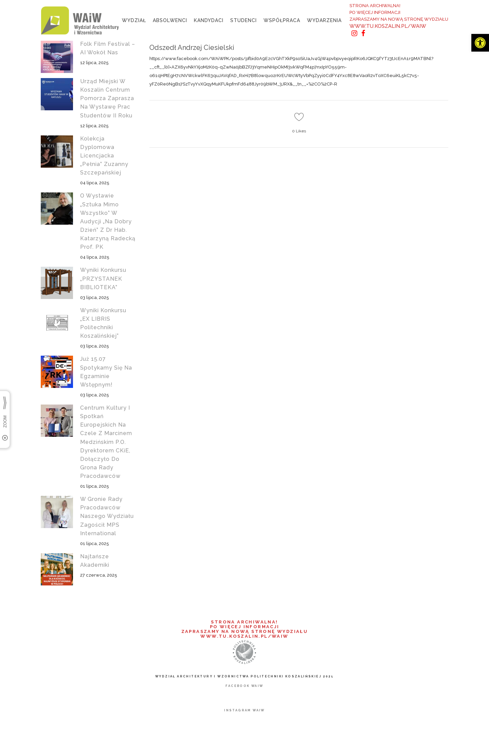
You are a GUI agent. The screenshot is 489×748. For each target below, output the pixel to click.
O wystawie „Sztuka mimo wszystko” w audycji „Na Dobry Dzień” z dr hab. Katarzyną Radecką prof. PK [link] (107, 221)
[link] (480, 43)
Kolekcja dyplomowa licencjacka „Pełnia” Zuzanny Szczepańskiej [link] (104, 155)
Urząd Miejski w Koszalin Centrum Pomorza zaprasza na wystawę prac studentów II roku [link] (107, 98)
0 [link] (299, 131)
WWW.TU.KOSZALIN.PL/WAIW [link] (387, 26)
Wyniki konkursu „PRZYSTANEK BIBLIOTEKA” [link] (103, 278)
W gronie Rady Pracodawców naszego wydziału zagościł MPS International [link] (107, 516)
